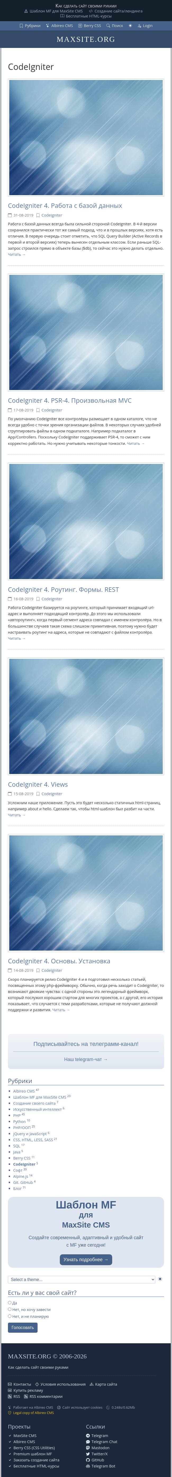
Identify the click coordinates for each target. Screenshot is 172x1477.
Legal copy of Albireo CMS (33, 1412)
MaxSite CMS (25, 1435)
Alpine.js (20, 1176)
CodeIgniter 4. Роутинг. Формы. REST (63, 589)
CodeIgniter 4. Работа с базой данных (65, 205)
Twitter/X (100, 1453)
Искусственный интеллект (37, 1109)
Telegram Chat (104, 1441)
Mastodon (101, 1447)
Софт (17, 1170)
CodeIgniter (52, 215)
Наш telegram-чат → (86, 1059)
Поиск (117, 25)
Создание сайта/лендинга (118, 11)
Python (19, 1121)
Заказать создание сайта (36, 1459)
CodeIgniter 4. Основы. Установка (59, 960)
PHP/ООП (22, 1127)
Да (12, 1302)
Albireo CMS (62, 25)
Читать (14, 254)
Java (16, 1151)
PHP (17, 1115)
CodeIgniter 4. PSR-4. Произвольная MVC (70, 400)
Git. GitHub (23, 1182)
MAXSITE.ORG (86, 39)
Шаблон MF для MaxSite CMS (56, 11)
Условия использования (63, 1384)
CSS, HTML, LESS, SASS (33, 1139)
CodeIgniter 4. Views (38, 784)
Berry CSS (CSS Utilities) (34, 1447)
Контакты (22, 1384)
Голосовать (23, 1327)
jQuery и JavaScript (30, 1133)
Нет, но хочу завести (29, 1309)
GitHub (98, 1459)
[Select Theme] (81, 1279)
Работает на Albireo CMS (33, 1407)
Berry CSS (92, 25)
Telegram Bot (103, 1466)
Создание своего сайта (34, 1103)
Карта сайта (106, 1384)
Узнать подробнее (83, 1259)
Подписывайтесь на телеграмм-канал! (86, 1044)
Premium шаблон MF (32, 1453)
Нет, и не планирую (28, 1316)
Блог (17, 1188)
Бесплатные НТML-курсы (89, 16)
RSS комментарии (46, 1396)
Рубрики (32, 25)
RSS (16, 1396)
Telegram (100, 1435)
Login (147, 25)
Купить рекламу (28, 1390)
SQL (16, 1145)
